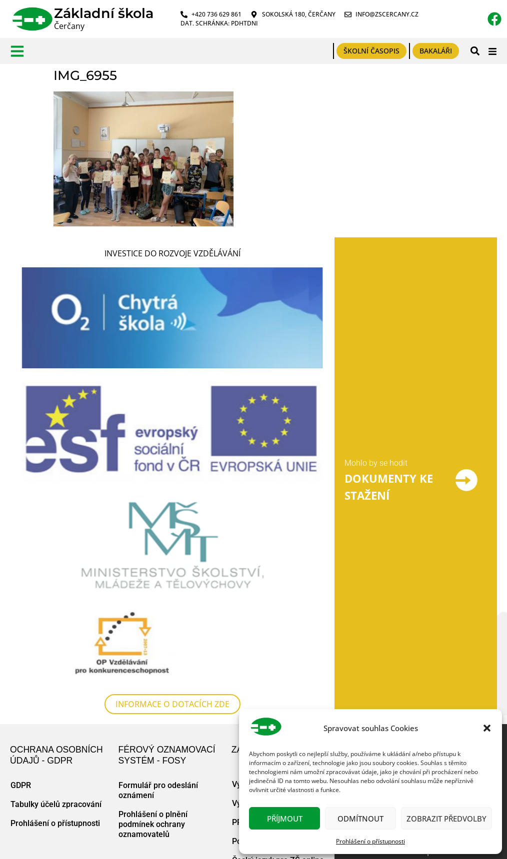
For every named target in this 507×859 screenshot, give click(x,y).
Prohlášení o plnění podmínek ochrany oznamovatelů (153, 825)
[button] (487, 728)
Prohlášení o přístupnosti (370, 841)
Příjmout (284, 819)
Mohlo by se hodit (376, 463)
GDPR (20, 786)
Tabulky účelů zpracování (56, 805)
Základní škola (104, 13)
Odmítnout (361, 819)
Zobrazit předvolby (446, 819)
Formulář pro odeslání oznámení (158, 791)
